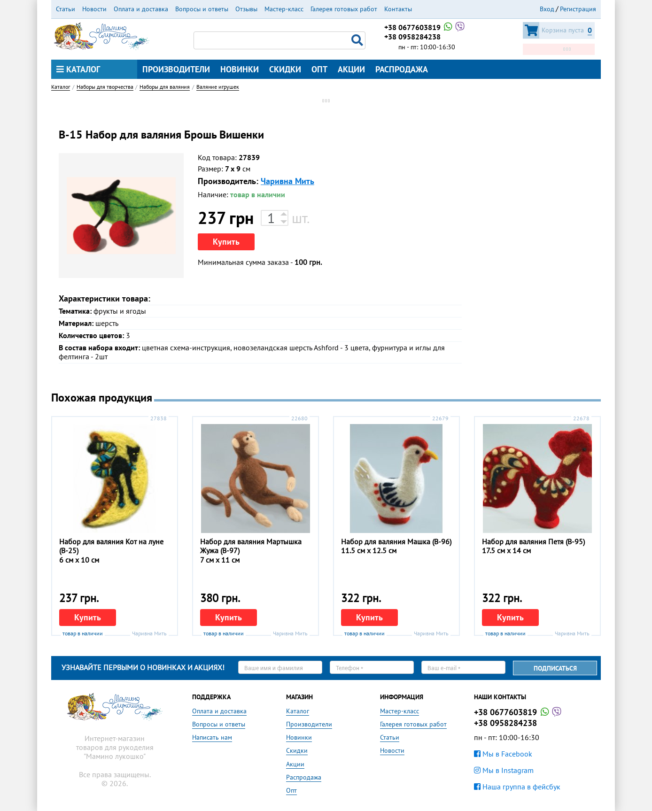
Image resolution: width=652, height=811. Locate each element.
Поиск (358, 40)
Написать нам (212, 737)
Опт (319, 69)
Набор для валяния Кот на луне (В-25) (111, 546)
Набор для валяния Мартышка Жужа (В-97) (251, 546)
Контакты (398, 9)
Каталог (78, 69)
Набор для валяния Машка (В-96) (396, 541)
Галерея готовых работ (343, 9)
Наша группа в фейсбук (517, 786)
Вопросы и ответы (201, 9)
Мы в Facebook (503, 753)
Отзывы (246, 9)
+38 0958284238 (412, 36)
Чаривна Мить (287, 181)
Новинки (239, 69)
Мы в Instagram (504, 770)
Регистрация (578, 9)
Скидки (285, 69)
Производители (176, 69)
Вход (547, 9)
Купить (226, 241)
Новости (94, 9)
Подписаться (555, 668)
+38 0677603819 (425, 27)
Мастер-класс (283, 9)
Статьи (65, 9)
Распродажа (401, 69)
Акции (351, 69)
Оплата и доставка (141, 9)
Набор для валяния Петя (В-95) (533, 541)
